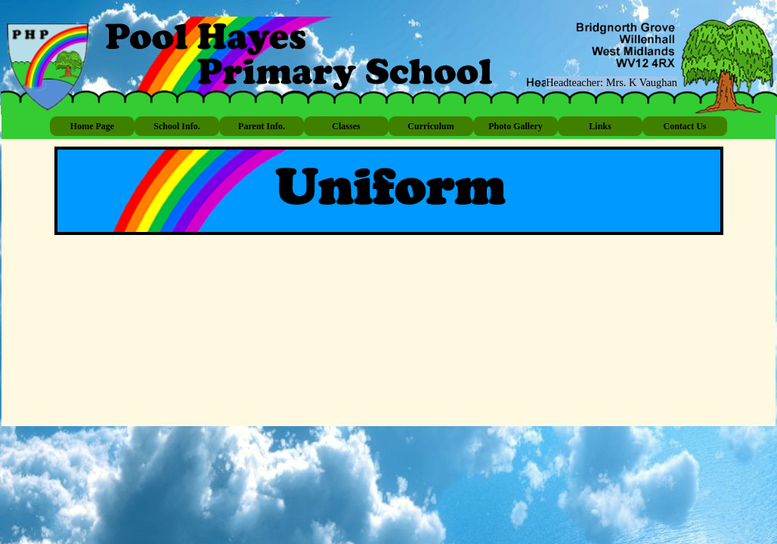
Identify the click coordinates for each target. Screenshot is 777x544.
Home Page (92, 126)
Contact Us (685, 126)
